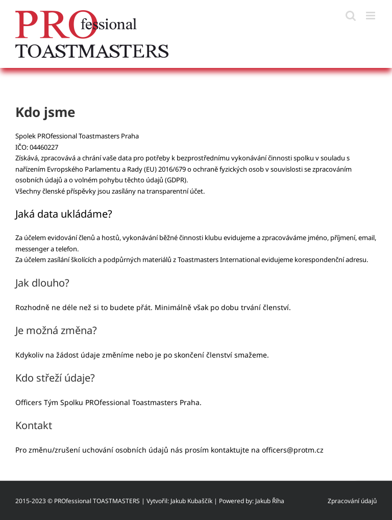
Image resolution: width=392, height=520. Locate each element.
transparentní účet (174, 191)
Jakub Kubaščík (191, 501)
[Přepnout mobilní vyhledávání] (351, 15)
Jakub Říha (269, 501)
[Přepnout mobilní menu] (371, 15)
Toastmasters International (219, 259)
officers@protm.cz (293, 450)
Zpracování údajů (352, 501)
